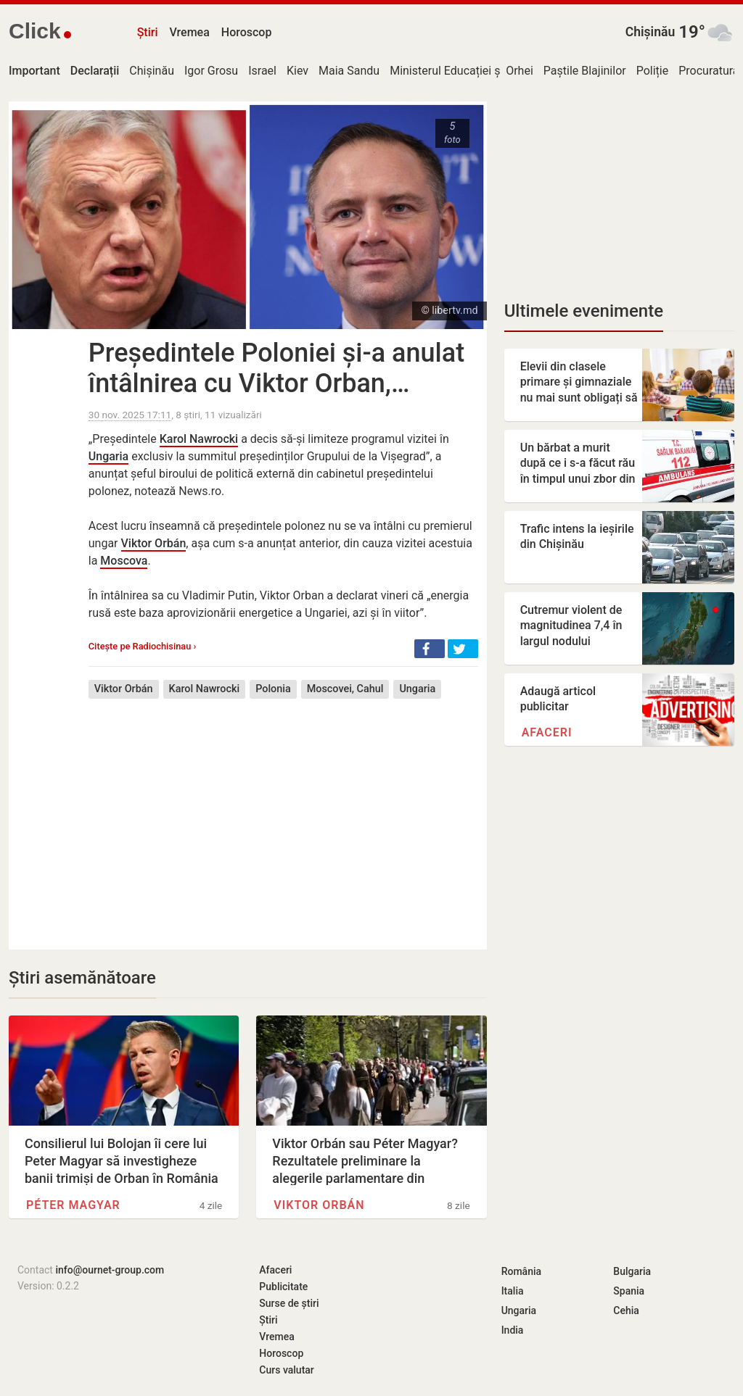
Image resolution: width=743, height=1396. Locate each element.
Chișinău (650, 32)
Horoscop (246, 32)
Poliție (652, 71)
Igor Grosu (211, 71)
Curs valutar (286, 1370)
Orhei (519, 71)
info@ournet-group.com (109, 1270)
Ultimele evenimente (583, 311)
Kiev (297, 71)
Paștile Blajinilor (584, 71)
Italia (512, 1291)
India (512, 1330)
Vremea (189, 32)
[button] (429, 648)
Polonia (273, 689)
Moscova (123, 561)
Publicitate (283, 1286)
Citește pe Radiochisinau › (143, 646)
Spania (628, 1291)
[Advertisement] (283, 813)
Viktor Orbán (153, 543)
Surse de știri (289, 1303)
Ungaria (108, 456)
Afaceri (547, 732)
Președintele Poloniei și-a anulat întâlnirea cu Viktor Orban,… (276, 368)
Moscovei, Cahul (345, 689)
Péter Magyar (73, 1205)
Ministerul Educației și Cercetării (472, 71)
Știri (147, 32)
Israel (262, 71)
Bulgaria (632, 1271)
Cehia (626, 1310)
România (521, 1271)
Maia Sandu (349, 71)
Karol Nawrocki (199, 439)
